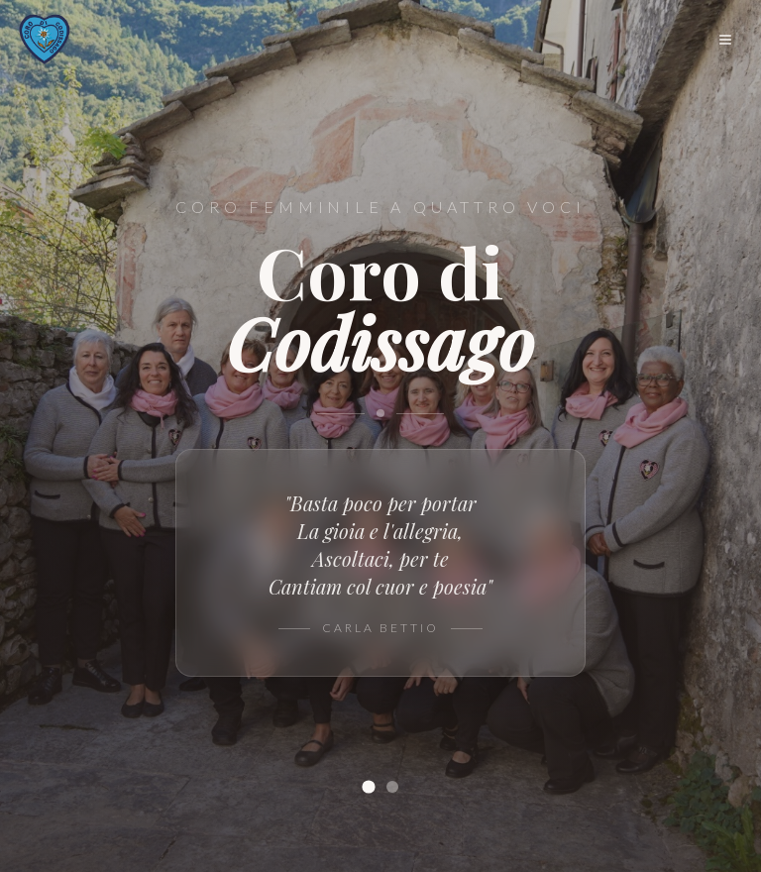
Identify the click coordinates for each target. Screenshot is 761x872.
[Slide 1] (368, 786)
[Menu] (725, 39)
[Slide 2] (392, 787)
